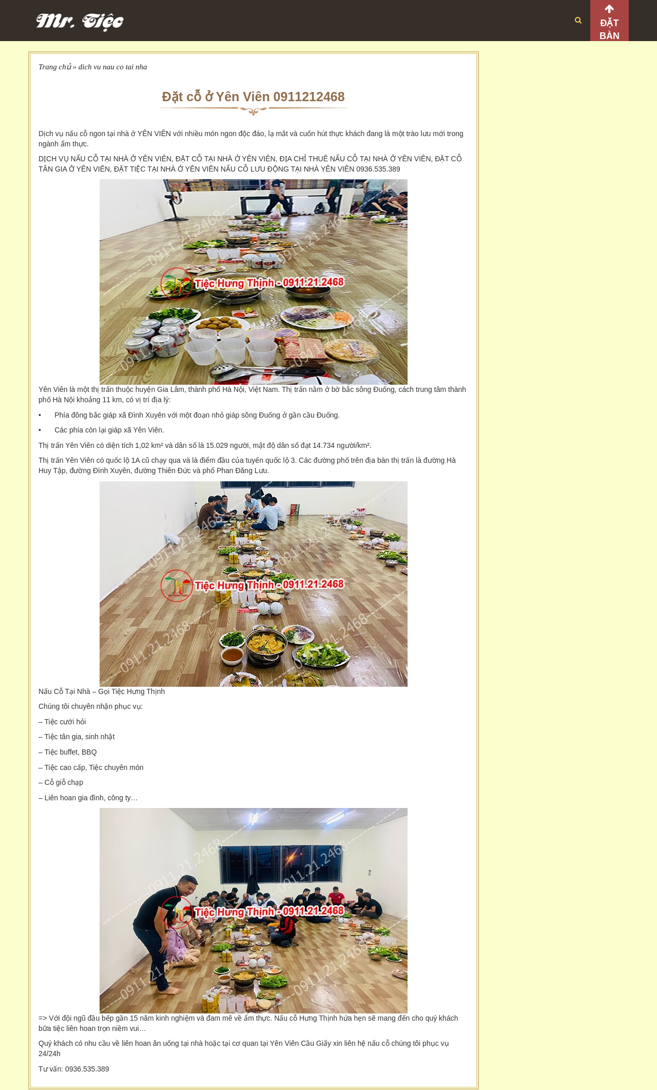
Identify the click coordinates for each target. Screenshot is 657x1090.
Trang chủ (54, 67)
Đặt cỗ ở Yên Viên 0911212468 (253, 96)
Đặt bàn (610, 29)
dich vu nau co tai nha (113, 67)
